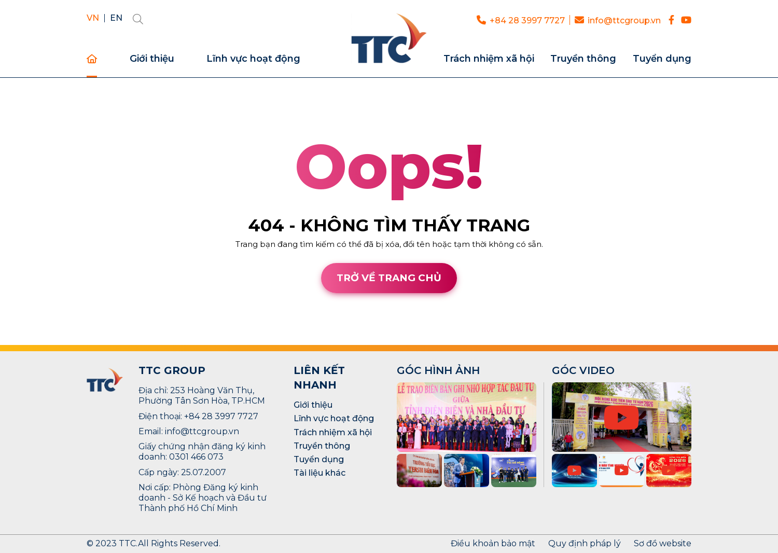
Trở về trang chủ (389, 278)
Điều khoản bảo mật (493, 544)
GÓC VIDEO (583, 370)
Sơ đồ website (662, 544)
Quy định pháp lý (584, 544)
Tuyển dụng (662, 59)
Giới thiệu (152, 59)
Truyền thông (583, 59)
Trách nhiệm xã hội (488, 59)
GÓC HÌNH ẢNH (438, 370)
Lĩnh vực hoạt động (253, 59)
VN (93, 18)
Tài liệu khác (319, 473)
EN (116, 18)
